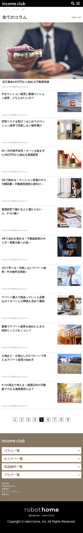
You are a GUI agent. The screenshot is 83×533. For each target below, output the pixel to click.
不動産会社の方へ (9, 486)
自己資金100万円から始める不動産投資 (25, 81)
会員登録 (5, 483)
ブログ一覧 (12, 475)
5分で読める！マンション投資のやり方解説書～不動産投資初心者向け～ (24, 182)
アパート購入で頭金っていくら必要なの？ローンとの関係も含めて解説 (23, 299)
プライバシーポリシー (11, 492)
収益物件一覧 (13, 466)
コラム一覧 (12, 450)
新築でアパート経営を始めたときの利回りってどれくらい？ (23, 328)
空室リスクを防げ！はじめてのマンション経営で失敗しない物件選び (23, 123)
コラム (14, 9)
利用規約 (5, 489)
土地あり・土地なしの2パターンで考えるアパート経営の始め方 (24, 357)
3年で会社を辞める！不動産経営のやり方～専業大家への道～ (24, 240)
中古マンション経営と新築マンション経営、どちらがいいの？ (23, 96)
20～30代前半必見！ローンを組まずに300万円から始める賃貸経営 (23, 152)
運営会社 (5, 494)
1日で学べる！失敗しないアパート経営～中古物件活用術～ (24, 269)
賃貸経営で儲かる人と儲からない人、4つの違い (22, 211)
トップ (5, 9)
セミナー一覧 (13, 458)
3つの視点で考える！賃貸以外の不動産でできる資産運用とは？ (24, 387)
